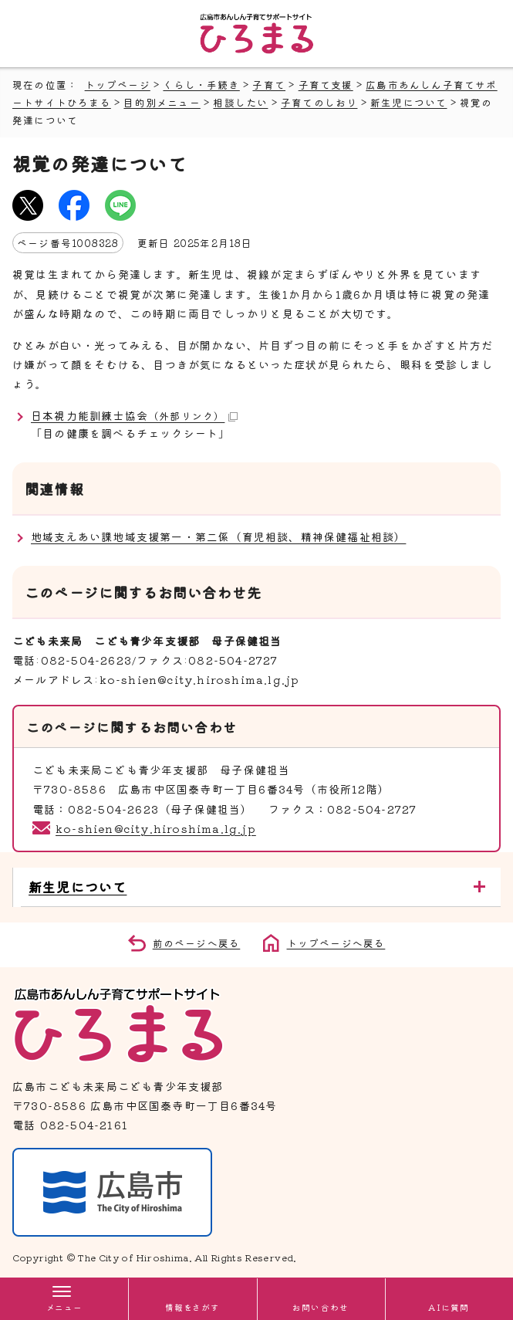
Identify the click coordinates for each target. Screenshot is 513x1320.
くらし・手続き (201, 84)
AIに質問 (448, 1307)
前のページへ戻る (197, 943)
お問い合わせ (320, 1307)
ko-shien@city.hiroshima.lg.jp (156, 828)
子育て (268, 84)
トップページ (117, 84)
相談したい (240, 102)
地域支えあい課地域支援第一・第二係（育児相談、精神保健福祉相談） (218, 536)
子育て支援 (326, 84)
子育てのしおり (319, 102)
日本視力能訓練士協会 (134, 415)
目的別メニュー (161, 102)
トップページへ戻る (336, 943)
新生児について (408, 102)
